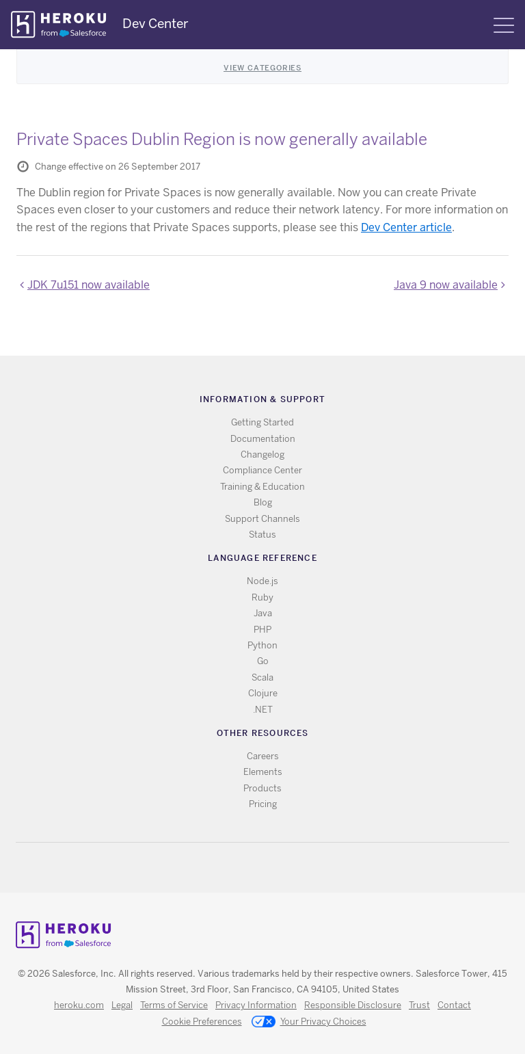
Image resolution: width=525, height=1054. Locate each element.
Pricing (263, 804)
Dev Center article (406, 227)
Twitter (251, 867)
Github (271, 867)
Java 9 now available (446, 285)
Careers (263, 756)
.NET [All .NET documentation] (263, 709)
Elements (262, 772)
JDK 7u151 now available (88, 285)
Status (262, 534)
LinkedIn (291, 867)
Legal (122, 1005)
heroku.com (79, 1005)
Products (262, 788)
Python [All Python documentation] (262, 645)
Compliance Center (262, 470)
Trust (419, 1005)
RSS (231, 867)
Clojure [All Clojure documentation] (263, 693)
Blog (263, 502)
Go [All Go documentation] (263, 661)
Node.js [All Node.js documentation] (262, 581)
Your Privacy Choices (309, 1022)
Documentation (262, 439)
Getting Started (262, 422)
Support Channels (262, 519)
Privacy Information (256, 1005)
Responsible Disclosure (352, 1005)
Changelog (262, 454)
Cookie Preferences (202, 1021)
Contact (454, 1005)
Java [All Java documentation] (263, 613)
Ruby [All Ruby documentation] (262, 597)
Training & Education (262, 487)
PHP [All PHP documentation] (262, 629)
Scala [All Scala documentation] (262, 677)
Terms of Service (174, 1005)
